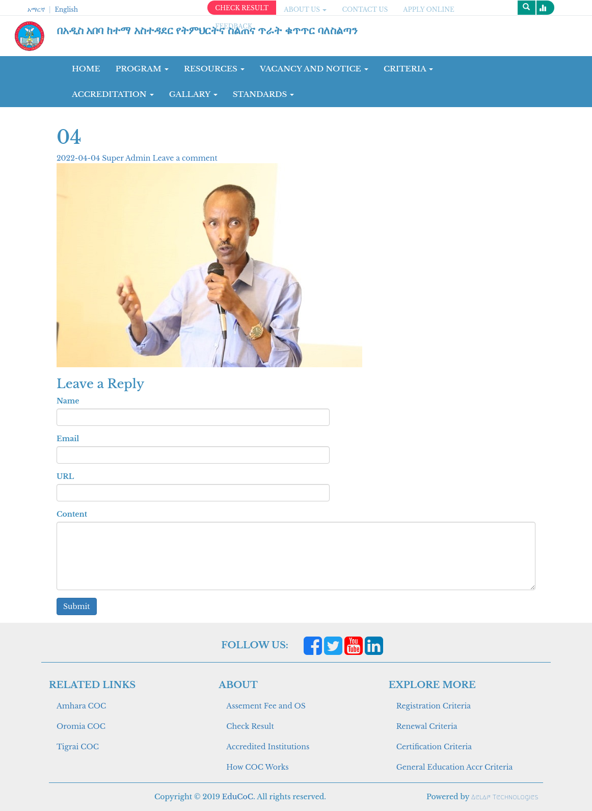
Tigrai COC (78, 746)
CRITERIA (409, 68)
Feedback (233, 26)
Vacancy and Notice (314, 68)
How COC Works (257, 767)
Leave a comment (184, 158)
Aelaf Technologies (504, 797)
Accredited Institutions (267, 746)
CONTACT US (365, 9)
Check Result (250, 726)
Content (72, 514)
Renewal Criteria (427, 726)
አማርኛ (36, 9)
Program (142, 68)
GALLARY (193, 94)
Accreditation (113, 94)
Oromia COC (81, 726)
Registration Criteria (433, 706)
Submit (76, 606)
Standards (263, 94)
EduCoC (237, 796)
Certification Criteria (434, 746)
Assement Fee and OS (266, 706)
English (66, 9)
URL (65, 476)
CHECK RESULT (241, 8)
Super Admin (127, 158)
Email (68, 438)
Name (68, 401)
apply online (428, 9)
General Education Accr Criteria (454, 767)
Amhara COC (81, 706)
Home (86, 68)
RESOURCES (214, 68)
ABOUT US (305, 9)
